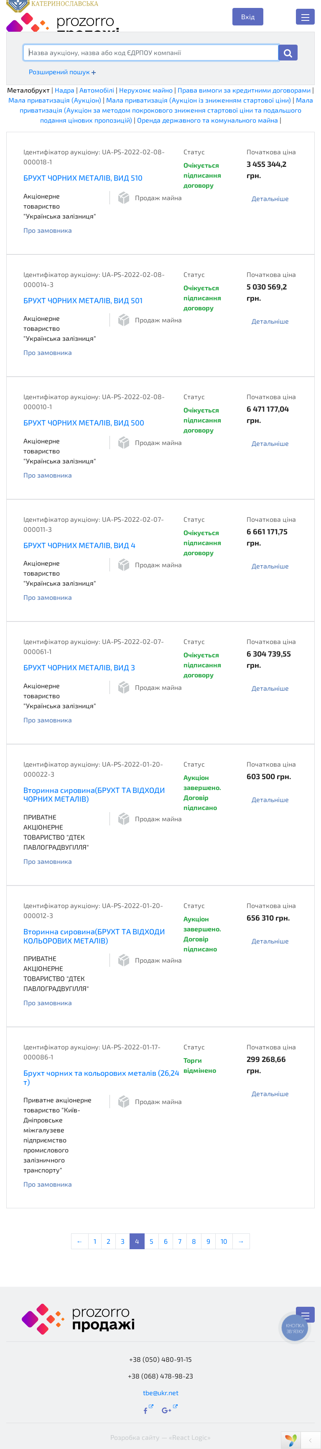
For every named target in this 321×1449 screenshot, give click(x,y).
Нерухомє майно (146, 90)
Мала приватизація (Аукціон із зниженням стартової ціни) (198, 100)
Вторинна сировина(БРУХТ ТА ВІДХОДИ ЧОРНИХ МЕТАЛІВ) (94, 794)
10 (224, 1241)
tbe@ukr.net (160, 1392)
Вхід (248, 16)
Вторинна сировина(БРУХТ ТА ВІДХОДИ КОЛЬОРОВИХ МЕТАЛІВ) (94, 936)
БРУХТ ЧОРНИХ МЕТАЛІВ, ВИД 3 (79, 667)
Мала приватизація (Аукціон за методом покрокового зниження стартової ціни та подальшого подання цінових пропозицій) (166, 110)
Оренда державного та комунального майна (207, 120)
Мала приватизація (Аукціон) (54, 100)
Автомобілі (96, 90)
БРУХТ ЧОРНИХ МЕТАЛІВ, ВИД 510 (83, 177)
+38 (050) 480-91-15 (160, 1359)
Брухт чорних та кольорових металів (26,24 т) (101, 1077)
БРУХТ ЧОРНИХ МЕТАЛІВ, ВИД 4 (79, 545)
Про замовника (47, 230)
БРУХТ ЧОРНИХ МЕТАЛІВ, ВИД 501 (83, 300)
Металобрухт (28, 90)
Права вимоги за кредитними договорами (244, 90)
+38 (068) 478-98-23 (160, 1376)
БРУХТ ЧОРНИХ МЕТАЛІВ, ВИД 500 (83, 422)
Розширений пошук (62, 71)
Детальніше (270, 198)
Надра (64, 90)
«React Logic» (190, 1437)
